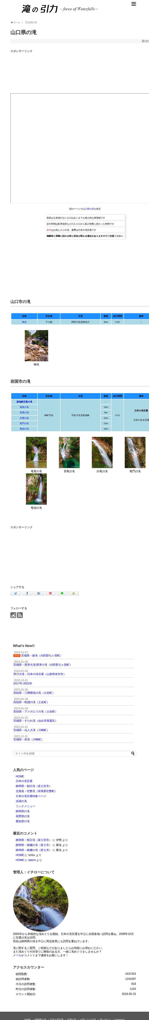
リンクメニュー (25, 806)
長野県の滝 (23, 816)
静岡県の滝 (23, 811)
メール (17, 955)
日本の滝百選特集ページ (31, 796)
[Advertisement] (39, 554)
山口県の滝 (88, 209)
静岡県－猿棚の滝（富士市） (34, 845)
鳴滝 (24, 322)
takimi (32, 860)
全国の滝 (21, 801)
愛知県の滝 (23, 821)
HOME (20, 776)
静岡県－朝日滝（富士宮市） (34, 786)
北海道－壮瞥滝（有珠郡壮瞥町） (36, 791)
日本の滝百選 (24, 781)
